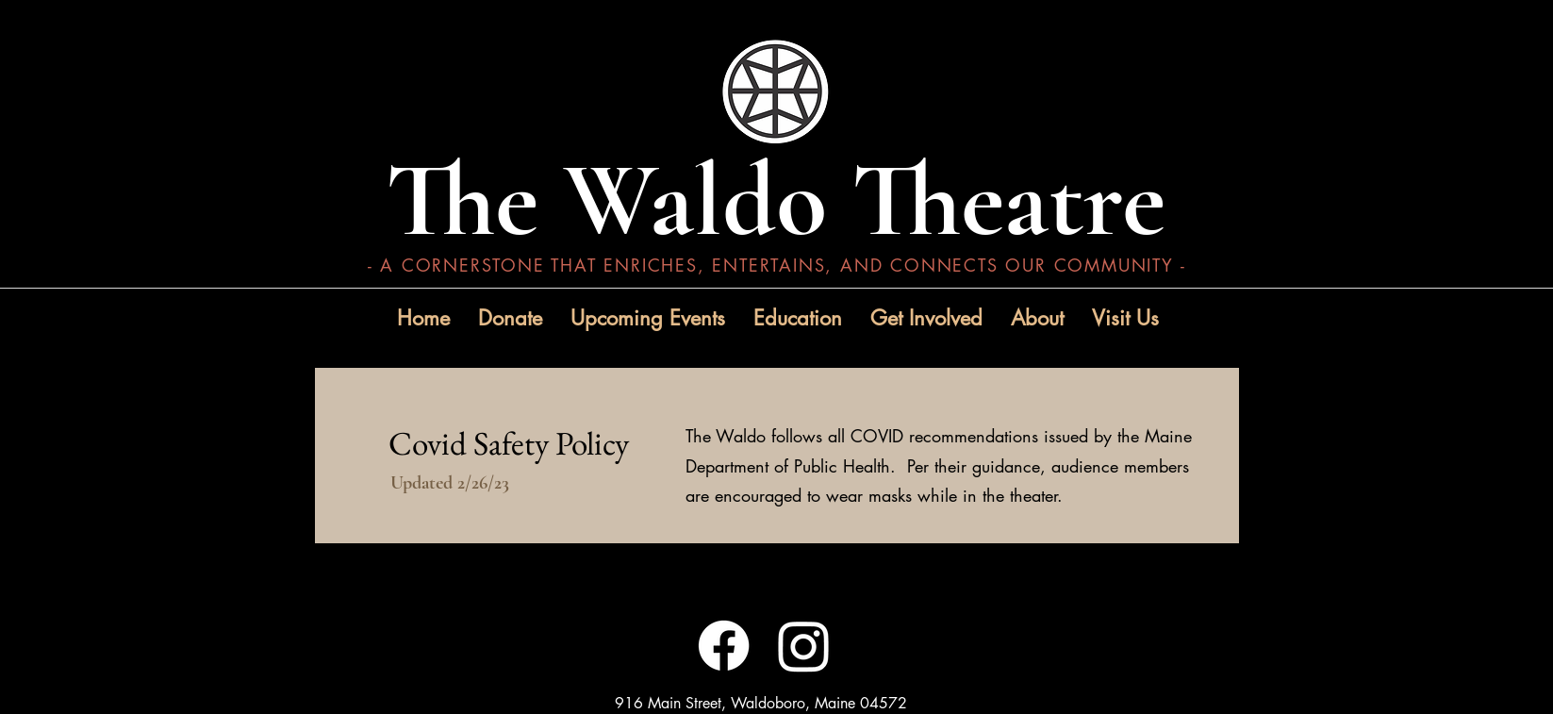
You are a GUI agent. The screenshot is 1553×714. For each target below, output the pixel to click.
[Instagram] (803, 645)
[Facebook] (723, 645)
